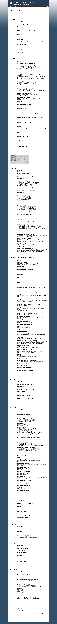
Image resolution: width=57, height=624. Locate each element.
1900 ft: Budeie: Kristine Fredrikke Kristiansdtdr (27, 340)
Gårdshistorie (11, 6)
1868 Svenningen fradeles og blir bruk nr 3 (26, 234)
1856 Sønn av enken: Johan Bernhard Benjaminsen (27, 398)
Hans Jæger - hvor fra (21, 243)
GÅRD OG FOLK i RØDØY (25, 2)
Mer (47, 6)
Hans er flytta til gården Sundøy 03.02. (25, 176)
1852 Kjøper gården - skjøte (22, 611)
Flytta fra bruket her (21, 552)
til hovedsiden (20, 13)
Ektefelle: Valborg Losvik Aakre (23, 39)
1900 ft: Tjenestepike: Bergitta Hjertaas (25, 349)
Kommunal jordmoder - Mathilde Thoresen (26, 515)
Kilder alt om (22, 6)
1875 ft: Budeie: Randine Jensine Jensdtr (25, 370)
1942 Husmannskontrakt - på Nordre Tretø (26, 30)
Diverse (32, 6)
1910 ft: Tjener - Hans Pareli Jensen (24, 126)
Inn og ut (27, 6)
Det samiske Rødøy (38, 6)
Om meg (16, 6)
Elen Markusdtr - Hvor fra (22, 391)
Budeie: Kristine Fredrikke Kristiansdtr (25, 248)
